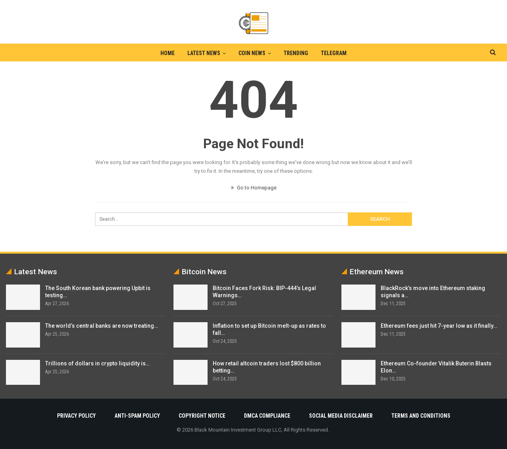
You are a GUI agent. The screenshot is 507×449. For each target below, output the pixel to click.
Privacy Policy (76, 416)
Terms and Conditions (420, 416)
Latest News (202, 53)
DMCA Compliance (267, 416)
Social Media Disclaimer (341, 416)
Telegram (336, 53)
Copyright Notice (202, 416)
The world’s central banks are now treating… (101, 326)
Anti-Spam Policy (137, 416)
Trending (297, 53)
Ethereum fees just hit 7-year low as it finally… (439, 326)
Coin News (251, 53)
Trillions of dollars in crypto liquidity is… (97, 363)
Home (165, 53)
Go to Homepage (253, 188)
